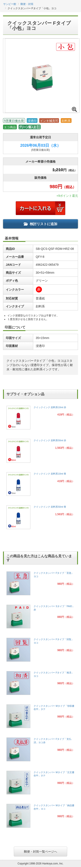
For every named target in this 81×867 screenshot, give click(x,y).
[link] (40, 419)
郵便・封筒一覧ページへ (40, 851)
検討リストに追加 (40, 224)
